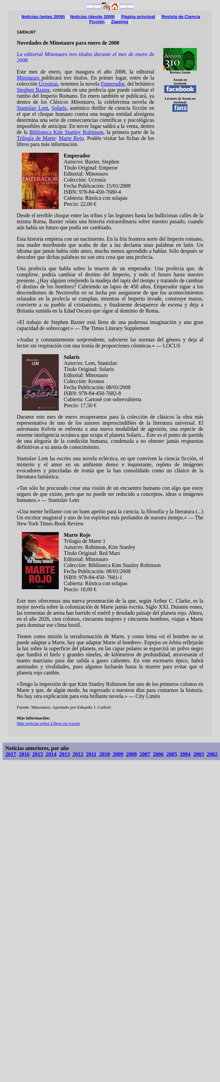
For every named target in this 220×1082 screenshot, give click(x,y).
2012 (78, 754)
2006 (158, 754)
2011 (91, 754)
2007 (144, 754)
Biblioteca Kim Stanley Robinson (66, 132)
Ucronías (48, 84)
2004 (185, 754)
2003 (198, 754)
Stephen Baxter (33, 90)
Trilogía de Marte (36, 138)
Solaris (58, 108)
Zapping (119, 21)
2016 (24, 754)
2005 (171, 754)
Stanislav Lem (32, 108)
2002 (212, 754)
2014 (51, 754)
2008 (131, 754)
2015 (37, 754)
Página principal (138, 16)
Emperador (112, 84)
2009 (118, 754)
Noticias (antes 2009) (42, 16)
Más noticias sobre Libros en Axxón (48, 723)
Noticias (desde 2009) (92, 16)
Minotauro (29, 78)
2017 (10, 754)
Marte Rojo (71, 138)
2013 (64, 754)
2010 (104, 754)
